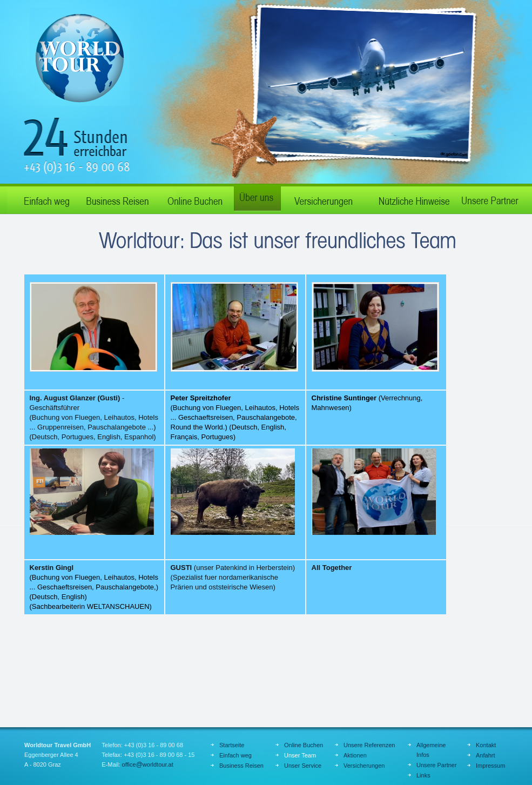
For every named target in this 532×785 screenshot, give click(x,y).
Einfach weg (42, 199)
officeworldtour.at (147, 764)
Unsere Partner (490, 199)
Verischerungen (322, 199)
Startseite (231, 745)
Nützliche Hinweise (409, 199)
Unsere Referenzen (369, 745)
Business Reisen (117, 199)
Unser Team (300, 755)
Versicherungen (364, 765)
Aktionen (355, 755)
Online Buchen (193, 199)
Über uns (255, 199)
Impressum (490, 765)
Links (423, 775)
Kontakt (486, 745)
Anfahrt (485, 755)
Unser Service (302, 765)
